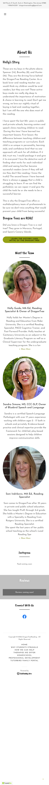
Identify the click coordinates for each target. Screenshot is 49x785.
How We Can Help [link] (24, 650)
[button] (5, 14)
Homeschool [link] (24, 655)
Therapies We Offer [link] (24, 653)
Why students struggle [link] (24, 647)
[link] (24, 617)
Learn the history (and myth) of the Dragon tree (24, 239)
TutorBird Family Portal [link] (24, 661)
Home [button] (24, 645)
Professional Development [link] (24, 658)
